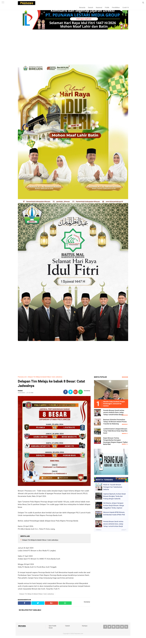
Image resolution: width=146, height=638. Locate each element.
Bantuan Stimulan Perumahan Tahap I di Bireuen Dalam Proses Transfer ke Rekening (115, 422)
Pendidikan (116, 7)
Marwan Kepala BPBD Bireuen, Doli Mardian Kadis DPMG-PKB (114, 513)
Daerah (90, 7)
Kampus (84, 626)
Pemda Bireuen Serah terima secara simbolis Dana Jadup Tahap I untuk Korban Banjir (113, 412)
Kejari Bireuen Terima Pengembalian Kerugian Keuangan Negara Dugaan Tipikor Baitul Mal (115, 441)
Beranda (82, 7)
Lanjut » (124, 530)
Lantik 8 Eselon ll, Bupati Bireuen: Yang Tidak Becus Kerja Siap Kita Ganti (115, 431)
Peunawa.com (22, 377)
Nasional (99, 7)
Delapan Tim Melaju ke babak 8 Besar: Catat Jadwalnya (45, 377)
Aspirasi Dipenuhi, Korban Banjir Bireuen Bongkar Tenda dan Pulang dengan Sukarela (114, 496)
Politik (107, 7)
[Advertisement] (73, 47)
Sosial (51, 628)
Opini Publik (52, 626)
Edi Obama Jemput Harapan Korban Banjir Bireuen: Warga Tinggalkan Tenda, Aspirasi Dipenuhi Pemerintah (113, 505)
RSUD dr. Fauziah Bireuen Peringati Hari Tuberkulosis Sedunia (112, 487)
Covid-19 (125, 7)
